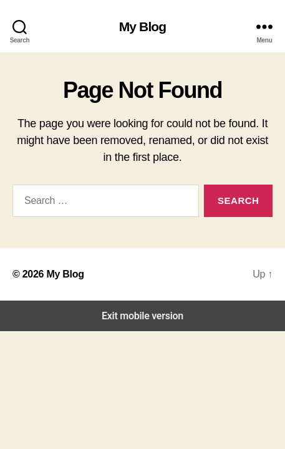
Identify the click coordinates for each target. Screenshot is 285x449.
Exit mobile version (142, 316)
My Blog (143, 26)
